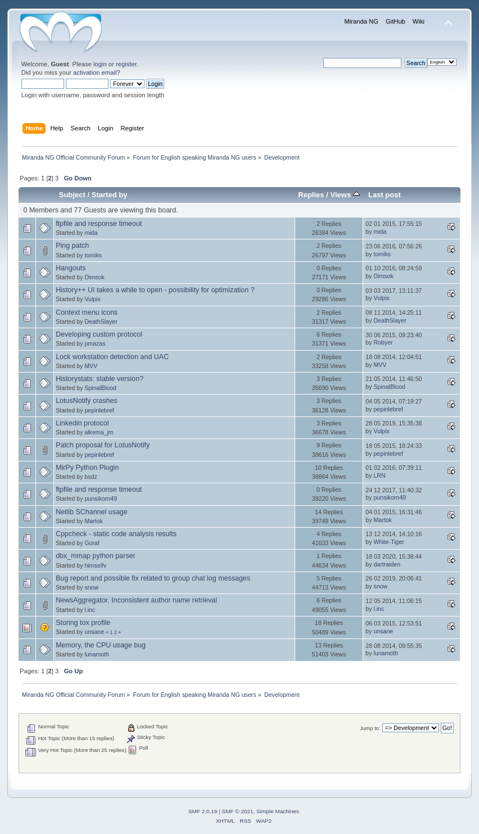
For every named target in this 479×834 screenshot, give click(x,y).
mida (90, 232)
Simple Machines (277, 811)
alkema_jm (98, 432)
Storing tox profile (83, 623)
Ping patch (72, 246)
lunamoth (96, 654)
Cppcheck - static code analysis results (116, 534)
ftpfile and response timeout (99, 224)
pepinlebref (99, 410)
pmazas (94, 343)
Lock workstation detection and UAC (112, 357)
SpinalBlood (100, 387)
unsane (94, 631)
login (100, 64)
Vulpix (92, 299)
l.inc (89, 609)
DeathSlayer (100, 321)
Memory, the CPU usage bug (101, 645)
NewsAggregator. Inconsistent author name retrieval (136, 600)
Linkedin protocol (82, 423)
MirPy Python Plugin (87, 468)
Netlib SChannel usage (92, 512)
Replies (311, 195)
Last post (384, 195)
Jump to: (370, 728)
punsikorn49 (100, 498)
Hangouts (70, 268)
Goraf (92, 543)
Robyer (382, 342)
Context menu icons (87, 312)
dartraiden (386, 564)
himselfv (95, 565)
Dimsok (94, 277)
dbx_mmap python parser (95, 556)
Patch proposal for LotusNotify (103, 445)
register (126, 64)
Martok (93, 521)
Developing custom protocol (99, 334)
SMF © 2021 (238, 811)
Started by (110, 195)
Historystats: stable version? (99, 379)
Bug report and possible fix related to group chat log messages (153, 578)
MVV (90, 365)
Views (344, 195)
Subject (72, 195)
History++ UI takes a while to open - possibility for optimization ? (155, 290)
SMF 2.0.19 (203, 811)
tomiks (93, 255)
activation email (94, 72)
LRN (379, 475)
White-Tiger (388, 541)
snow (91, 587)
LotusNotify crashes (87, 401)
